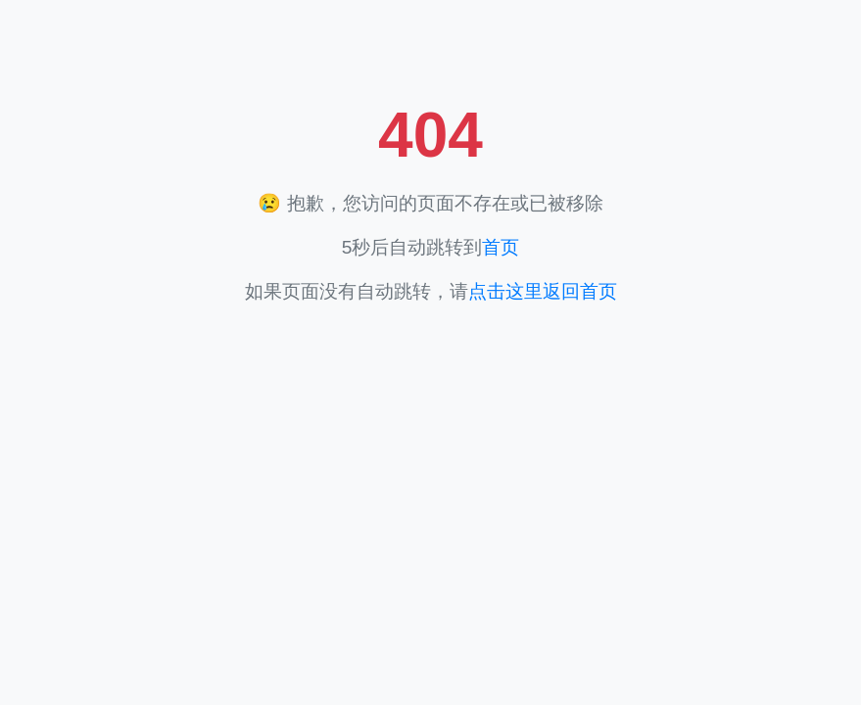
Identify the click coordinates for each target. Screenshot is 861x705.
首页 (500, 247)
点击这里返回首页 (542, 291)
